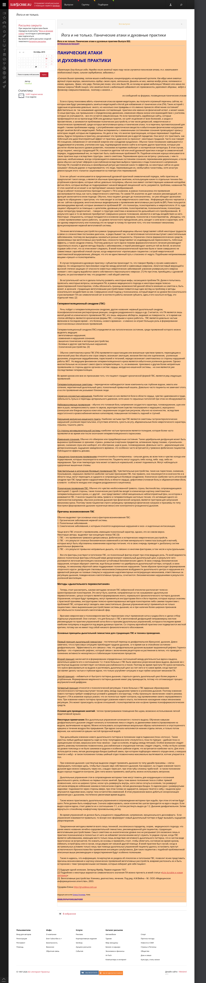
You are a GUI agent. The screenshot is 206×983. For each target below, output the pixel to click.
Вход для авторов (23, 934)
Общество (145, 951)
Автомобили (111, 934)
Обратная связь (52, 951)
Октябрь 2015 (39, 52)
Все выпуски (124, 24)
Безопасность (52, 943)
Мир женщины (112, 943)
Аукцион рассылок (83, 947)
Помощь (20, 947)
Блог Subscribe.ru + (54, 938)
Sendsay (79, 943)
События (79, 951)
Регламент (20, 943)
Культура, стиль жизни (150, 959)
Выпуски (71, 3)
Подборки (106, 3)
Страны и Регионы (148, 947)
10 (46, 58)
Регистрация (21, 938)
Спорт (143, 934)
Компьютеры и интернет (116, 959)
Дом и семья (146, 955)
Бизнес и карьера (113, 947)
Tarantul (28, 83)
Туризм (109, 938)
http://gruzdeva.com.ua (85, 887)
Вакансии (50, 947)
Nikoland (183, 971)
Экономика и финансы (115, 951)
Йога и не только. (27, 14)
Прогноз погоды (147, 938)
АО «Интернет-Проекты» (39, 972)
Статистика (25, 90)
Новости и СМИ (147, 943)
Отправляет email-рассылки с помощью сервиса (47, 4)
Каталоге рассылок (37, 41)
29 (36, 67)
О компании (51, 934)
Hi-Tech (109, 955)
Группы (88, 3)
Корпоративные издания (86, 938)
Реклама (79, 934)
